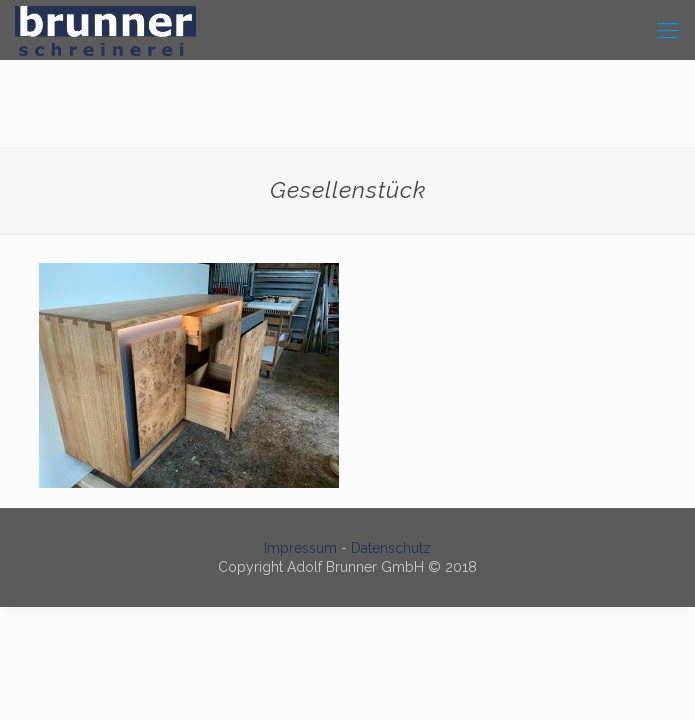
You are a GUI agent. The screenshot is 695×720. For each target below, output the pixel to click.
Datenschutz (391, 548)
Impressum (300, 548)
